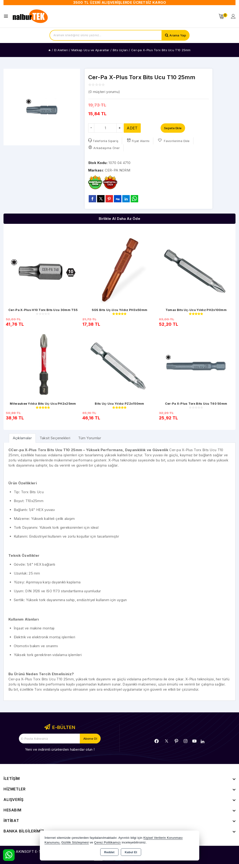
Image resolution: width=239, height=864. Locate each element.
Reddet (109, 852)
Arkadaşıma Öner (104, 147)
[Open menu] (7, 16)
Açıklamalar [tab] (22, 438)
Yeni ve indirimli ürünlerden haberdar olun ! (60, 749)
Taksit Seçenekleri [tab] (55, 438)
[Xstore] (30, 16)
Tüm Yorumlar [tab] (89, 438)
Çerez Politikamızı (107, 842)
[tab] (22, 438)
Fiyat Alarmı (138, 140)
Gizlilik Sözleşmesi (75, 842)
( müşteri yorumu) (104, 91)
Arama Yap (177, 35)
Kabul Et (131, 852)
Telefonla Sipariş (103, 140)
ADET (132, 128)
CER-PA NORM (117, 170)
